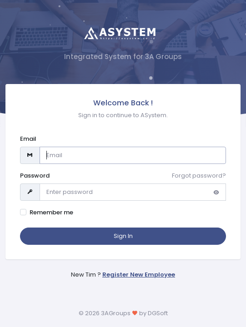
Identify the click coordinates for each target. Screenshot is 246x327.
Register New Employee (138, 274)
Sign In (123, 236)
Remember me (51, 212)
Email (28, 138)
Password (35, 175)
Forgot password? (199, 175)
